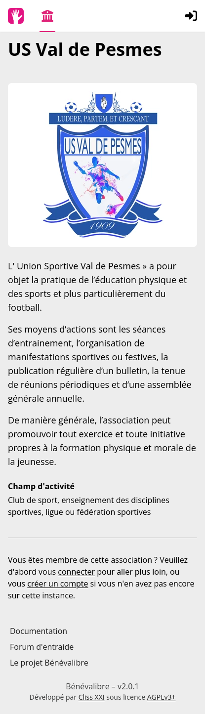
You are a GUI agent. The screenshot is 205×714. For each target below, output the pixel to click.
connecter (76, 571)
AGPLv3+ (161, 697)
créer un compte (57, 583)
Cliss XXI (92, 697)
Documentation (38, 631)
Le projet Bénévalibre (49, 662)
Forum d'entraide (42, 646)
